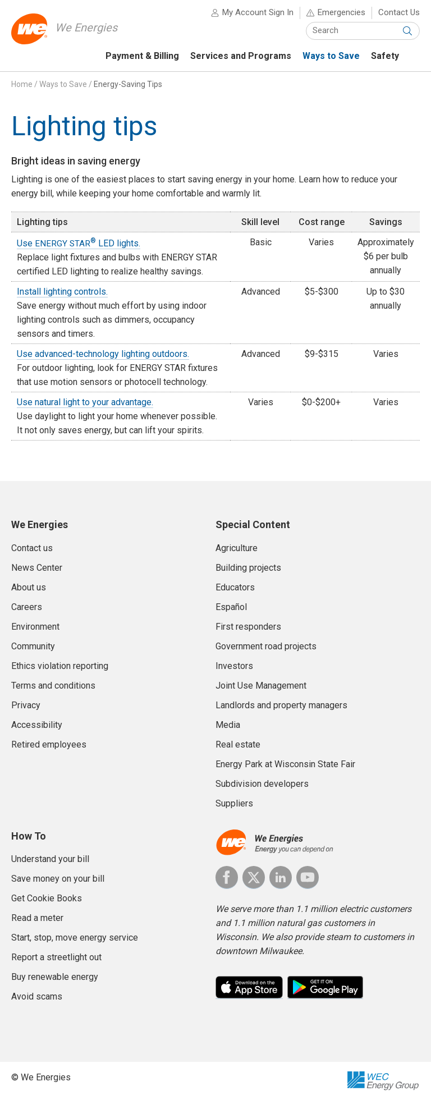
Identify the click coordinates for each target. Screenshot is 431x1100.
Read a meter (37, 918)
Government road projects (266, 646)
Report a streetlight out (56, 957)
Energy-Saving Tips (128, 84)
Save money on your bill (57, 878)
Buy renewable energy (54, 976)
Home (22, 84)
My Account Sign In (258, 12)
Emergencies (341, 12)
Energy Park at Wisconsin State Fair (285, 764)
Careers (26, 607)
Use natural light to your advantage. (85, 402)
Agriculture (237, 548)
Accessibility (36, 724)
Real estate (238, 744)
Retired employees (48, 744)
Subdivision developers (262, 783)
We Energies (86, 27)
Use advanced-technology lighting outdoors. (103, 354)
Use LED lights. (78, 243)
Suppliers (234, 803)
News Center (36, 567)
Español (231, 607)
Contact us (32, 548)
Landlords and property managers (281, 705)
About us (28, 587)
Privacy (25, 705)
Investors (234, 666)
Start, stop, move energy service (74, 937)
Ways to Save (63, 84)
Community (33, 646)
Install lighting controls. (62, 292)
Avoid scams (36, 996)
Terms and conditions (53, 685)
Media (228, 724)
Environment (35, 626)
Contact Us (399, 12)
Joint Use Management (261, 685)
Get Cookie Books (46, 898)
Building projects (248, 567)
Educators (235, 587)
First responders (248, 626)
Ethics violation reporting (59, 666)
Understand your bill (50, 859)
